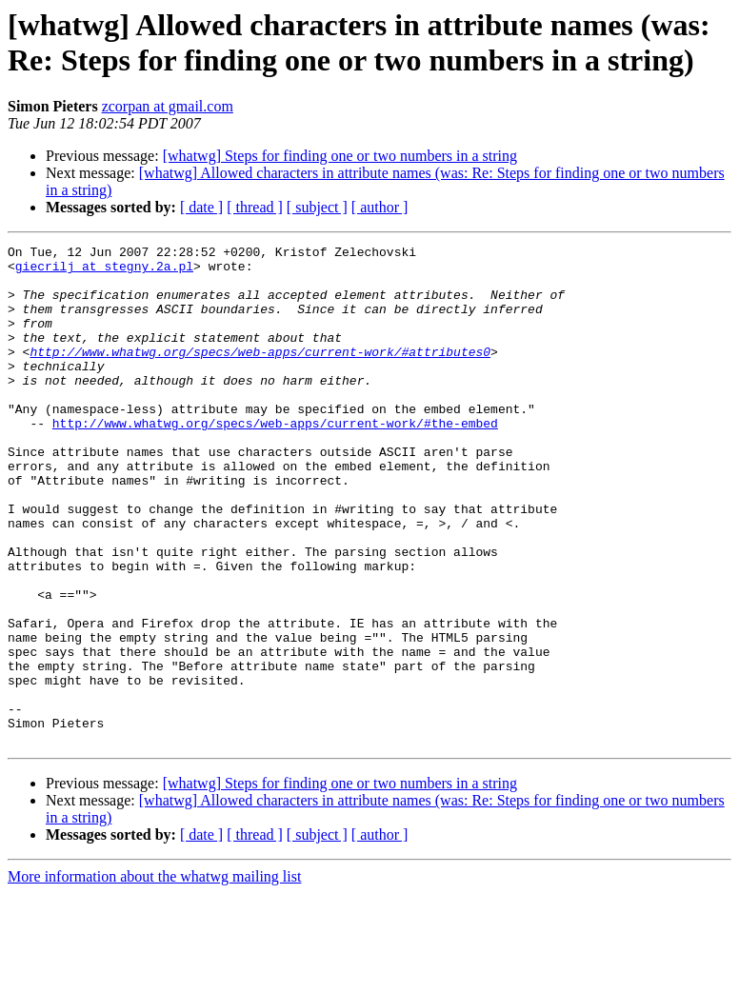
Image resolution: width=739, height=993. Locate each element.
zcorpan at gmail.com (167, 106)
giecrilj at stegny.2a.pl (104, 271)
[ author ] (380, 207)
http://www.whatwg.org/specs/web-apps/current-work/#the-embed (275, 459)
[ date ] (201, 207)
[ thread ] (255, 207)
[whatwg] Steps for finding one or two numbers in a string (340, 156)
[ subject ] (317, 207)
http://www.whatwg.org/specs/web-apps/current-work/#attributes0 (260, 374)
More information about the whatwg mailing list (154, 976)
